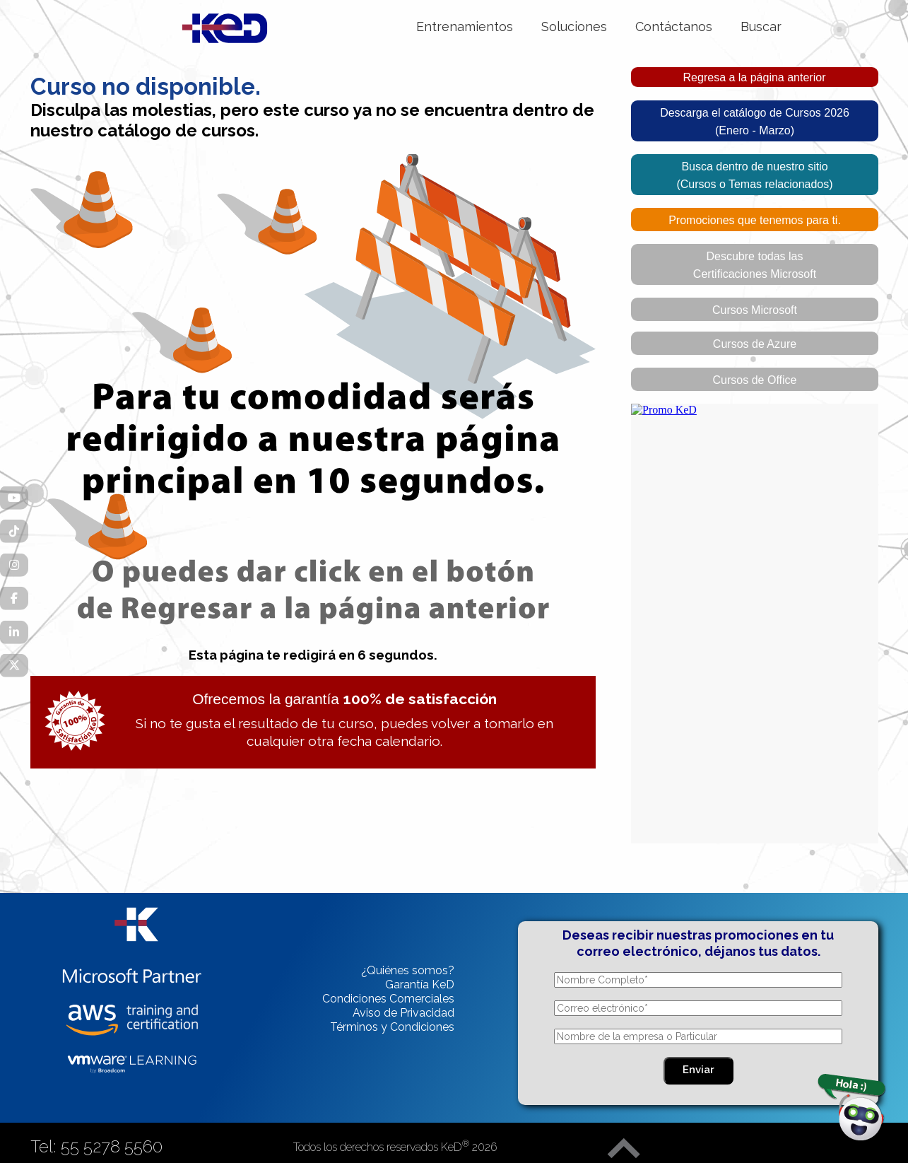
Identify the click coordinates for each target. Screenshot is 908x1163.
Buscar (761, 26)
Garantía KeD (419, 984)
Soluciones (574, 26)
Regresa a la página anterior (754, 77)
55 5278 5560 (112, 1146)
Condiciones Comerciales (388, 998)
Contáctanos (673, 26)
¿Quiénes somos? (407, 970)
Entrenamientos (464, 26)
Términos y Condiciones (392, 1027)
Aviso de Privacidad (403, 1012)
